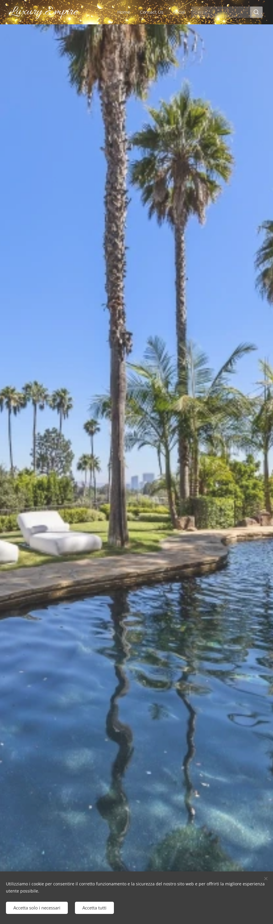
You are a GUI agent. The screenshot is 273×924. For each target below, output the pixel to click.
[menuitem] (124, 12)
